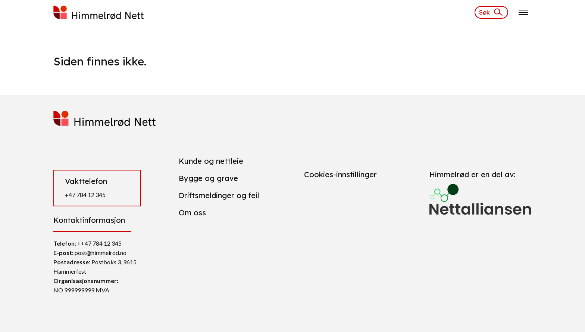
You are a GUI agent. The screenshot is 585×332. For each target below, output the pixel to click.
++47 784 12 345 (99, 243)
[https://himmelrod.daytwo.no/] (98, 11)
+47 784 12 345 (85, 194)
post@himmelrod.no (100, 252)
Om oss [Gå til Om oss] (192, 212)
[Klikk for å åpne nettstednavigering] (523, 12)
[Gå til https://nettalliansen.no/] (480, 196)
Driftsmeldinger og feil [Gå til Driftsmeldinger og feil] (219, 195)
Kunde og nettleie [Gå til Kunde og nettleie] (211, 161)
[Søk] (491, 12)
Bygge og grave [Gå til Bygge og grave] (208, 178)
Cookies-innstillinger (340, 174)
